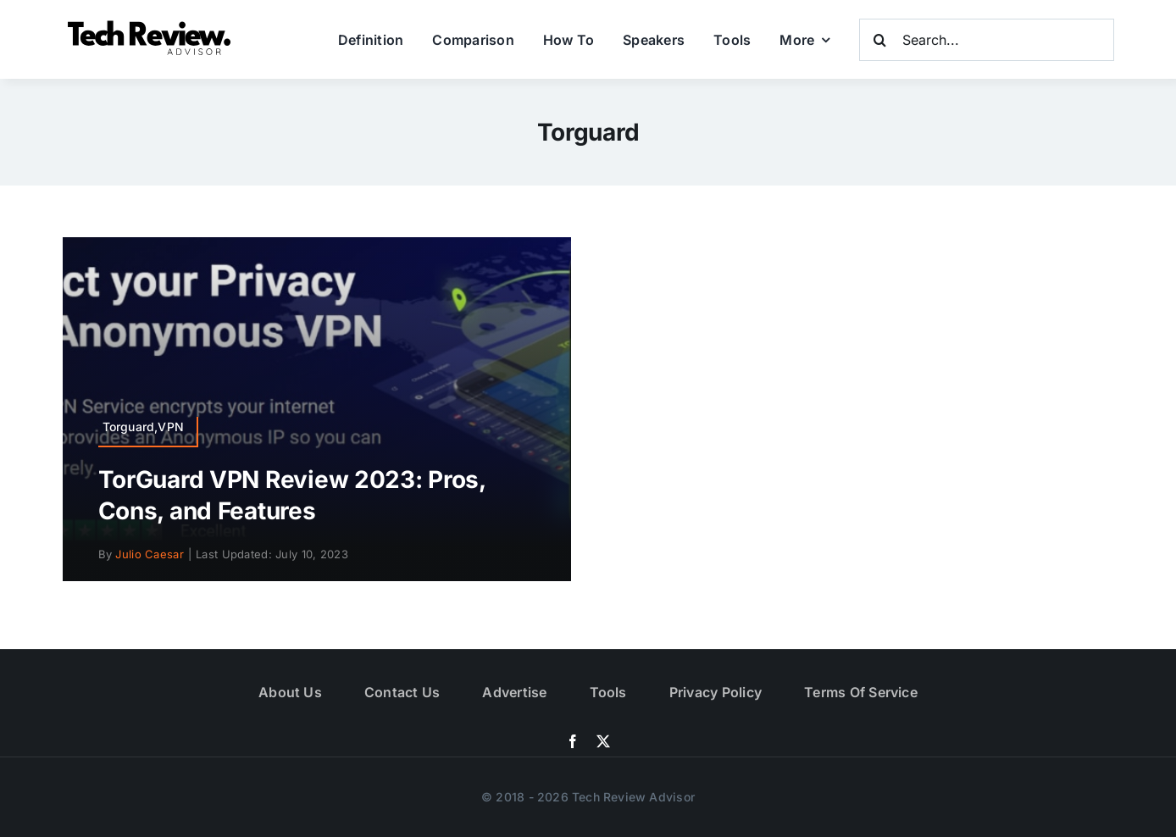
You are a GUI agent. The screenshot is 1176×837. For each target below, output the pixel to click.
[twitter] (603, 741)
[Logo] (152, 25)
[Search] (880, 40)
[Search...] (986, 40)
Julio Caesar (149, 554)
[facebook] (573, 741)
